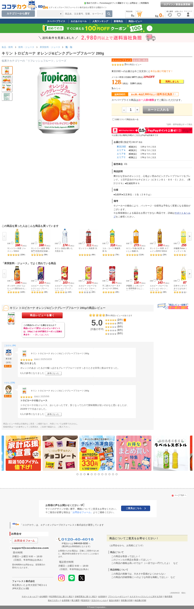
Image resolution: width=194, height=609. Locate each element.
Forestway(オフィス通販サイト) (114, 3)
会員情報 (65, 600)
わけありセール (79, 21)
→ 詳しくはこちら (41, 334)
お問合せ (133, 3)
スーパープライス (56, 21)
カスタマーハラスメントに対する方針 (145, 596)
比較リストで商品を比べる (127, 119)
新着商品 (118, 21)
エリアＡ (121, 150)
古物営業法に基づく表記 (85, 596)
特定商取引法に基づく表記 (60, 596)
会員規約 (102, 596)
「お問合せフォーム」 (81, 512)
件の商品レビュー (132, 64)
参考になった (53, 373)
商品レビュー (135, 21)
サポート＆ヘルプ (29, 596)
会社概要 (43, 596)
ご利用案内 (144, 3)
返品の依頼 (114, 600)
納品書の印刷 (140, 600)
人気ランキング (100, 21)
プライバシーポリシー (117, 596)
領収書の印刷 (126, 600)
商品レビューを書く (42, 315)
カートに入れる (158, 109)
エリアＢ (121, 153)
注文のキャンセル (99, 600)
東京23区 (121, 146)
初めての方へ (91, 3)
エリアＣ (121, 157)
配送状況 (85, 600)
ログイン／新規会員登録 (177, 4)
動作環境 (168, 596)
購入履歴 (75, 600)
